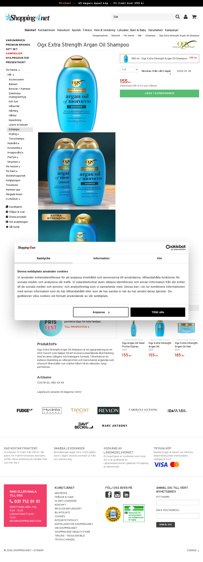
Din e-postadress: (167, 510)
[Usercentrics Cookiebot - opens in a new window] (169, 247)
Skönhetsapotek (16, 176)
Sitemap (38, 550)
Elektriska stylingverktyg (17, 95)
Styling (14, 134)
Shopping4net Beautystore (72, 532)
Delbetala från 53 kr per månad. (138, 86)
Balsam (13, 84)
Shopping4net (100, 35)
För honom (13, 166)
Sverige (193, 550)
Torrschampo (16, 138)
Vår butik (13, 227)
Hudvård (13, 143)
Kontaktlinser (46, 30)
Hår (140, 35)
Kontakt (60, 505)
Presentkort (16, 62)
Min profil (61, 493)
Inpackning (15, 120)
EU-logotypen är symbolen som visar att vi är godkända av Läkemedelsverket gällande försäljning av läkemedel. (126, 457)
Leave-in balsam (18, 125)
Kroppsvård (15, 152)
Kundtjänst (14, 207)
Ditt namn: (163, 497)
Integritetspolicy (66, 520)
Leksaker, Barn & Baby (131, 30)
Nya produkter (17, 58)
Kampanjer (171, 30)
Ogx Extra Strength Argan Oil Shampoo (179, 35)
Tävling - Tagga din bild (70, 535)
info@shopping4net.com (25, 521)
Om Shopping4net (66, 528)
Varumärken (155, 30)
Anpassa (101, 312)
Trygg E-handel (65, 539)
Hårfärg (13, 111)
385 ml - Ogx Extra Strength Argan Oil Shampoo (159, 58)
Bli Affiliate (62, 512)
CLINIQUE (13, 199)
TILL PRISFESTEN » (76, 327)
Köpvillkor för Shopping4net (74, 524)
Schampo (150, 35)
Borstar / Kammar (19, 89)
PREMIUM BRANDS (18, 45)
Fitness (87, 30)
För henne (129, 35)
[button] (194, 17)
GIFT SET (12, 49)
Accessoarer (16, 79)
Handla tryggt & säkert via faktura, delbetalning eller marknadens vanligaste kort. (176, 456)
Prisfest (65, 3)
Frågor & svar (15, 212)
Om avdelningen (17, 222)
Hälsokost (63, 30)
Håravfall (14, 106)
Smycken (13, 162)
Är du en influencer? (68, 508)
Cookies (60, 516)
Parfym (13, 157)
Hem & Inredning (104, 30)
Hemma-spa (13, 189)
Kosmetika (15, 148)
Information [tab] (101, 258)
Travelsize (12, 185)
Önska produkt (16, 217)
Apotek (76, 30)
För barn (12, 171)
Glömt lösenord (66, 501)
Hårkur (13, 115)
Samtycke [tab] (43, 258)
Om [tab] (159, 258)
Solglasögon (13, 180)
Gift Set (13, 101)
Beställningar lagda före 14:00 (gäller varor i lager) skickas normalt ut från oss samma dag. (76, 454)
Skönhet (30, 30)
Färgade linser (14, 194)
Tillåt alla (158, 312)
